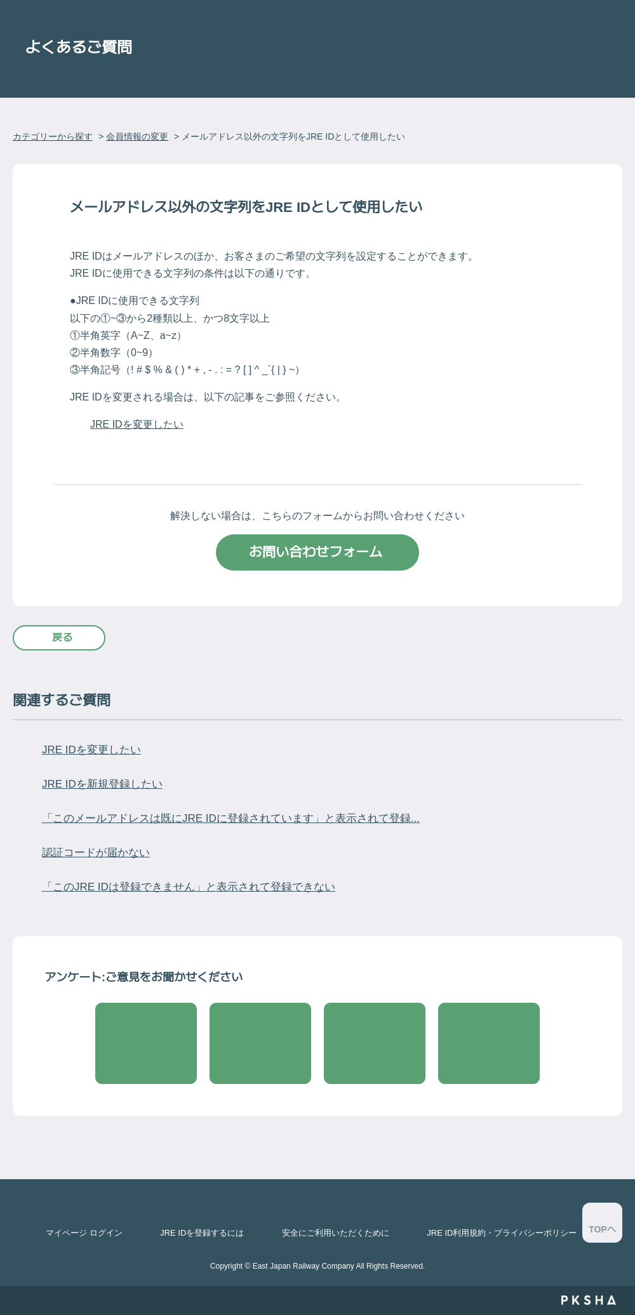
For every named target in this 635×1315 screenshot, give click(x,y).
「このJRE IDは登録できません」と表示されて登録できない (188, 887)
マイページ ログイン (84, 1233)
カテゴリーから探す (53, 136)
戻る (62, 637)
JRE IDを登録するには (202, 1233)
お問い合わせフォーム (317, 552)
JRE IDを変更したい (137, 424)
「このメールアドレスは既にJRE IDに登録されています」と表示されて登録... (231, 818)
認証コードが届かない (96, 853)
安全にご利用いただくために (335, 1233)
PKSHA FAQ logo (588, 1300)
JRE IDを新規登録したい (102, 784)
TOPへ (602, 1229)
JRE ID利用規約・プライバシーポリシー (502, 1233)
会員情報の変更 (137, 136)
